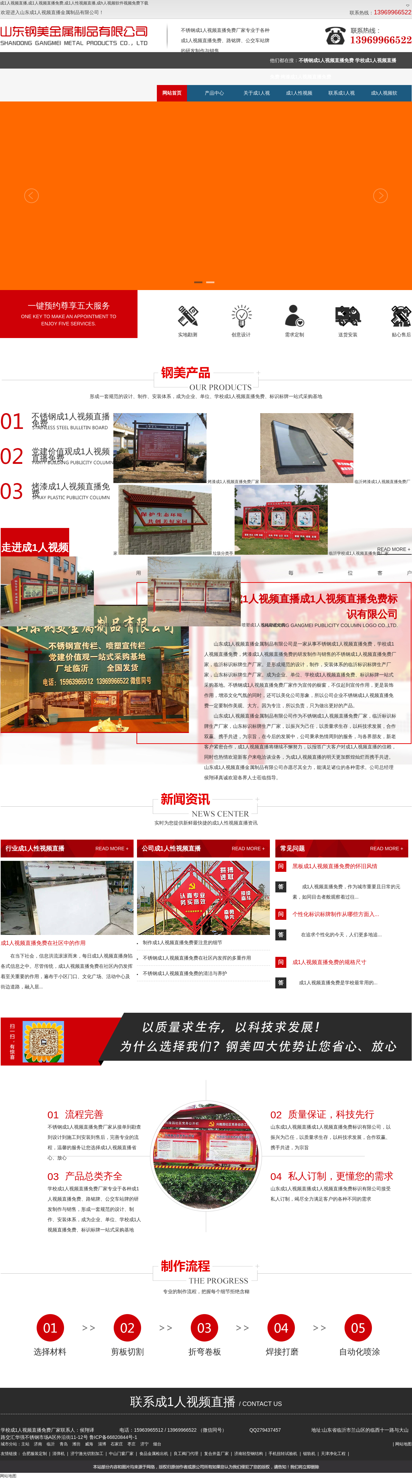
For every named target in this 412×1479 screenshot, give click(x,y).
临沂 (50, 1444)
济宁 (143, 1444)
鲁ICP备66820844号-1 (113, 1437)
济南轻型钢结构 (248, 1453)
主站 (25, 1444)
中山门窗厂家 (121, 1453)
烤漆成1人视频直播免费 (71, 490)
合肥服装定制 (34, 1453)
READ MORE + (394, 549)
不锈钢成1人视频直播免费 (71, 420)
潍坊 (75, 1444)
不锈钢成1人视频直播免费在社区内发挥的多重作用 (194, 958)
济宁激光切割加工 (87, 1453)
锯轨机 (309, 1453)
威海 (88, 1444)
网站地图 (403, 1444)
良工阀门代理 (186, 1453)
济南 (37, 1444)
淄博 (101, 1444)
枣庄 (131, 1444)
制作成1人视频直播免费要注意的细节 (179, 942)
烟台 (156, 1444)
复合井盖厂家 (216, 1453)
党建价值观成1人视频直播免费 (71, 455)
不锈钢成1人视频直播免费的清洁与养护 (182, 973)
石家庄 (116, 1444)
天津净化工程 (333, 1453)
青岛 (62, 1444)
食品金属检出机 (153, 1453)
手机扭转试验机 (283, 1453)
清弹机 (58, 1453)
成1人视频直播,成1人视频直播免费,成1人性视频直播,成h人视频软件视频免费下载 (74, 3)
